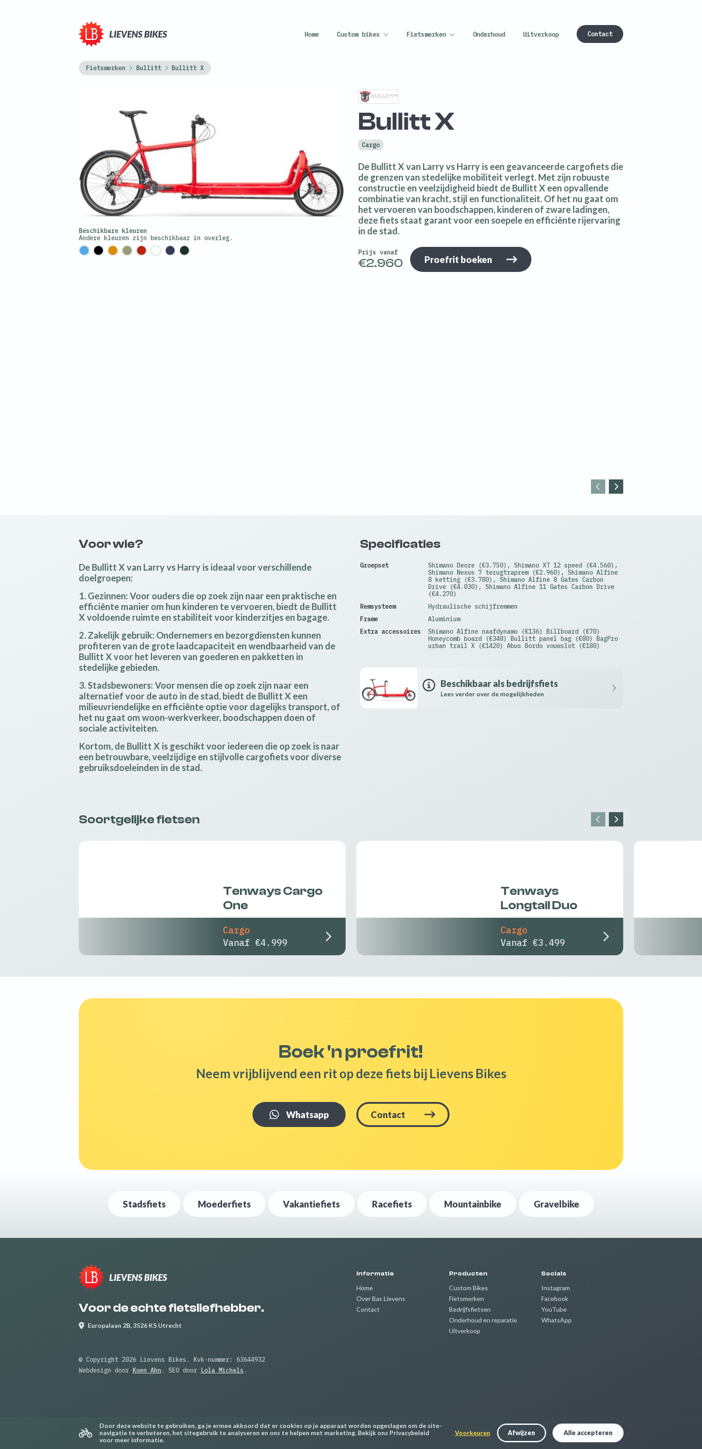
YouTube (554, 1309)
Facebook (554, 1298)
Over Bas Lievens (380, 1298)
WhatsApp (556, 1320)
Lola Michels (222, 1370)
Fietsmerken (466, 1298)
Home (364, 1288)
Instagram (555, 1288)
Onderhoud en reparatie (483, 1320)
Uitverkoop (464, 1331)
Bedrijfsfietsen (470, 1309)
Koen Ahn (147, 1370)
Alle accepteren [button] (588, 1432)
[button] (363, 34)
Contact (368, 1309)
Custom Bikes (468, 1288)
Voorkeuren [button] (472, 1432)
